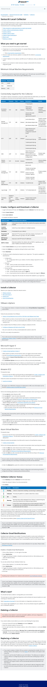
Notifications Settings (7, 545)
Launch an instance (7, 381)
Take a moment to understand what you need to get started (17, 28)
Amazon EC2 (6, 296)
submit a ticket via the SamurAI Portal (25, 518)
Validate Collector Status (8, 33)
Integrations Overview (9, 601)
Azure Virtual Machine (8, 298)
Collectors (32, 14)
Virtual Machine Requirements (14, 355)
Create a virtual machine (8, 442)
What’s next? (6, 37)
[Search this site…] (22, 9)
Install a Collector (7, 31)
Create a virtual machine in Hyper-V (11, 351)
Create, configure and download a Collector (13, 30)
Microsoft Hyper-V (7, 294)
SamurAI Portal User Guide (16, 14)
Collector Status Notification (9, 35)
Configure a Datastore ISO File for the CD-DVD (14, 327)
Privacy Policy (25, 686)
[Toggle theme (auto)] (34, 5)
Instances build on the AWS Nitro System (16, 387)
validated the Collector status (9, 338)
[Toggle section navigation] (44, 8)
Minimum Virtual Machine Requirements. (27, 399)
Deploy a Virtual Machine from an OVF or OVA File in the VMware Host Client (21, 316)
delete (26, 651)
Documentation (4, 14)
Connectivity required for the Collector (26, 402)
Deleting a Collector (7, 39)
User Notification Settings (36, 576)
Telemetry (26, 14)
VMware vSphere (7, 293)
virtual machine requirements (14, 53)
